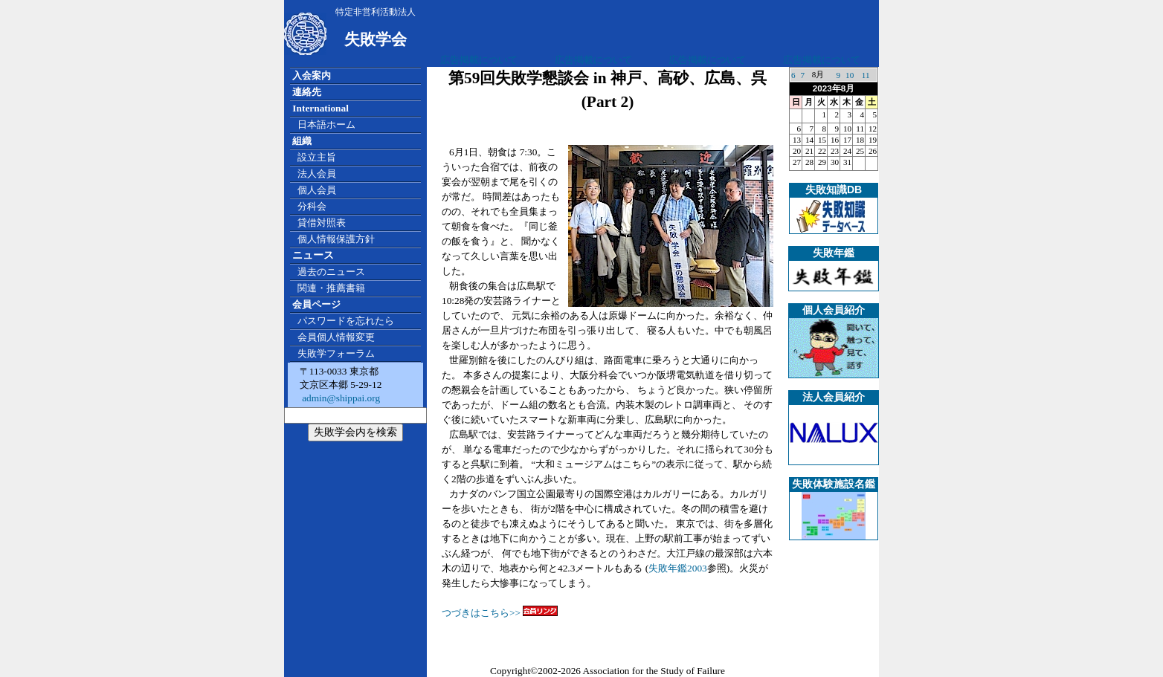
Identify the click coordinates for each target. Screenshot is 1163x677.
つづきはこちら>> (500, 612)
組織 (302, 140)
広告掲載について (479, 59)
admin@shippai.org (340, 398)
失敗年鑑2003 (677, 568)
